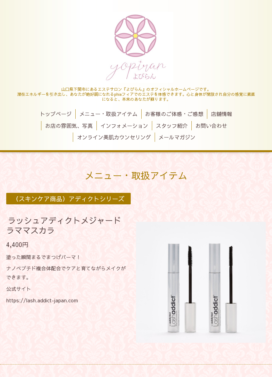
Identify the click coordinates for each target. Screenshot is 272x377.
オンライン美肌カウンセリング (114, 137)
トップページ (56, 114)
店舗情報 (221, 114)
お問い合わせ (211, 125)
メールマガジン (176, 137)
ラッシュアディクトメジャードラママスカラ (63, 225)
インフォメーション (124, 125)
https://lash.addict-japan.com (42, 300)
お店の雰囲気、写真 (69, 125)
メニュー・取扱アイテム (108, 114)
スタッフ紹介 (172, 125)
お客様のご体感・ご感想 (174, 114)
